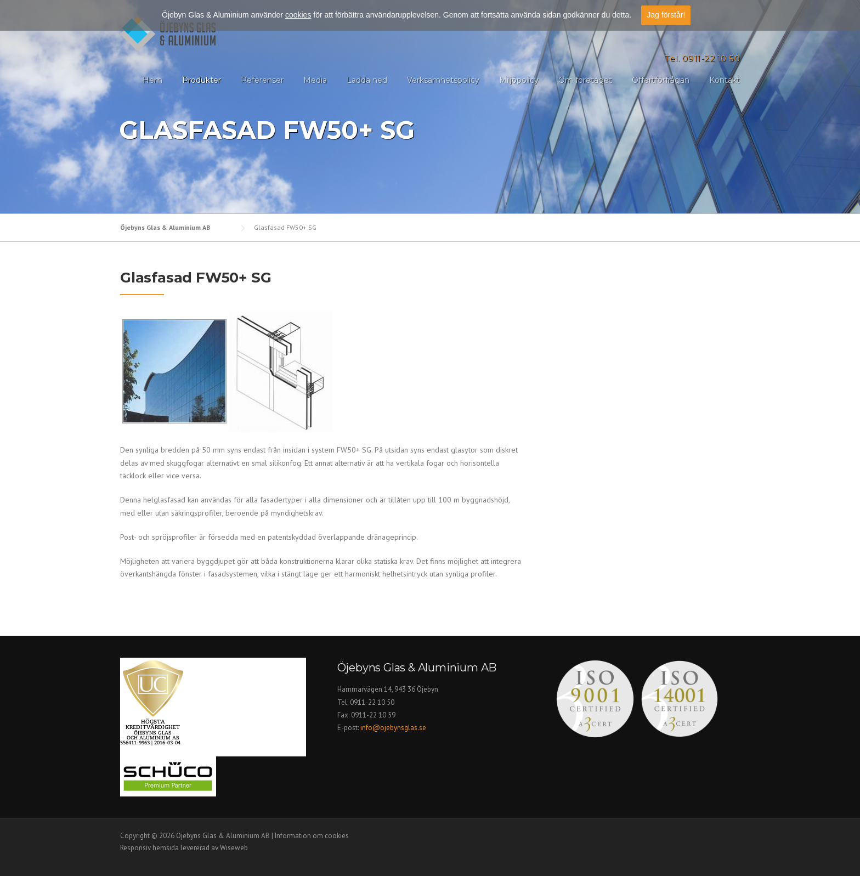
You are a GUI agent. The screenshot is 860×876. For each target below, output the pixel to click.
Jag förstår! (666, 14)
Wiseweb (234, 847)
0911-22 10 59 (373, 715)
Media (315, 80)
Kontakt (724, 80)
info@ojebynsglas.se (394, 727)
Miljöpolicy (519, 80)
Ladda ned (367, 80)
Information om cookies (312, 835)
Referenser (262, 80)
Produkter (201, 80)
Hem (152, 80)
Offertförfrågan (660, 80)
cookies (298, 14)
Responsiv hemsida (149, 847)
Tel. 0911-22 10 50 (702, 58)
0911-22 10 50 (372, 702)
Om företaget (585, 80)
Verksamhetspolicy (443, 80)
